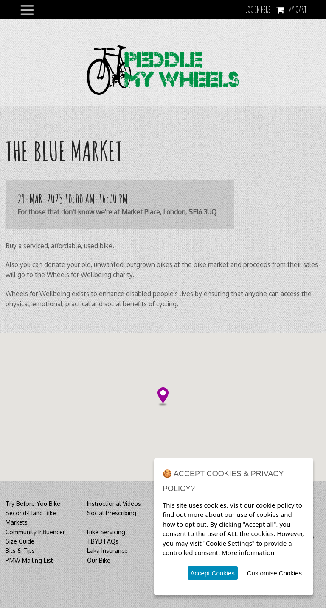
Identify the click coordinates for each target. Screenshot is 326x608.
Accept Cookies (213, 573)
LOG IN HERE (257, 9)
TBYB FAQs (102, 541)
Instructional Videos (114, 503)
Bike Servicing (106, 532)
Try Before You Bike (33, 503)
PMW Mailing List (29, 560)
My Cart (297, 9)
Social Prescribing (111, 512)
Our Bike (98, 560)
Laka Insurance (107, 550)
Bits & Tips (20, 550)
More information (248, 552)
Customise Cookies (274, 573)
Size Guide (20, 541)
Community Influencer (35, 532)
